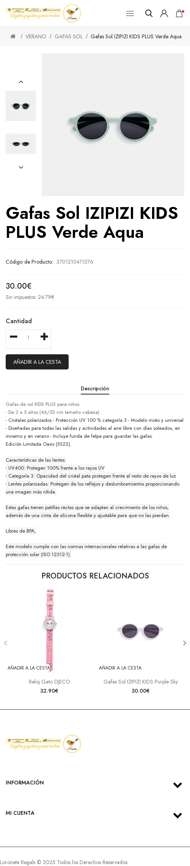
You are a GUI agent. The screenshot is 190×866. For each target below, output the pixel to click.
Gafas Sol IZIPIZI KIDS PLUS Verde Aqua (136, 36)
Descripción (95, 388)
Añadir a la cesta (37, 362)
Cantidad (19, 321)
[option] (21, 106)
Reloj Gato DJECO (49, 681)
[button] (21, 82)
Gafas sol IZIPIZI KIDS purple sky (141, 681)
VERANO (35, 36)
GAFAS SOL (69, 36)
